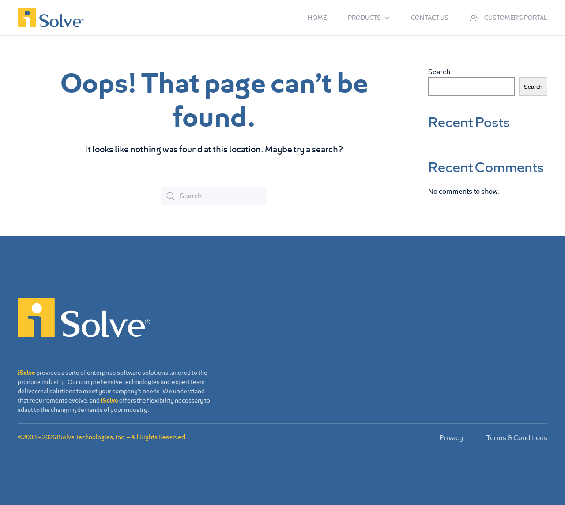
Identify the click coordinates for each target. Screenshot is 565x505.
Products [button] (369, 18)
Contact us (429, 18)
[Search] (214, 196)
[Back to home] (51, 17)
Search (439, 72)
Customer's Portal (509, 17)
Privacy (451, 437)
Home (317, 18)
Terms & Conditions (516, 437)
